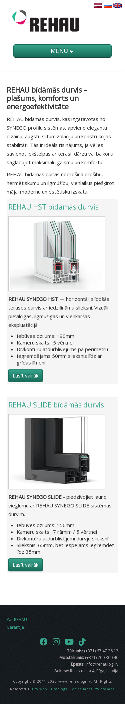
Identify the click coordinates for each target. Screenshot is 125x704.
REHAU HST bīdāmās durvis (53, 207)
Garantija (15, 627)
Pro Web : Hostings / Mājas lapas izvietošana (73, 689)
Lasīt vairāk (25, 375)
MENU (62, 51)
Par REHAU (17, 619)
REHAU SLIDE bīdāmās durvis (56, 404)
